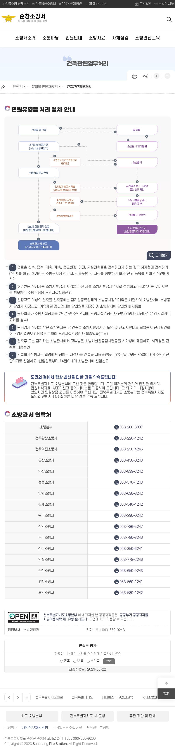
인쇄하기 (134, 75)
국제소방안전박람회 (155, 697)
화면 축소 (167, 75)
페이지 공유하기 (145, 75)
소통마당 (50, 38)
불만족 (95, 661)
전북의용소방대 (45, 4)
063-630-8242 (131, 494)
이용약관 (10, 728)
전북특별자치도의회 (49, 697)
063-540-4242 (131, 505)
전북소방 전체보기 (15, 4)
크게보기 (161, 255)
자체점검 (120, 38)
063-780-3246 (131, 538)
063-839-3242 (131, 472)
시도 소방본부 (32, 716)
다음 (17, 697)
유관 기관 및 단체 (143, 716)
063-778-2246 (131, 560)
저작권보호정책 (97, 728)
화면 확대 (156, 75)
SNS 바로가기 (96, 4)
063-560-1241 (131, 582)
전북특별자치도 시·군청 (87, 716)
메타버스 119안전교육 (117, 697)
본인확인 (145, 4)
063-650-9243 (131, 571)
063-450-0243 (131, 460)
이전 (8, 697)
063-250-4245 (131, 449)
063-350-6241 (131, 549)
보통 (80, 661)
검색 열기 (169, 19)
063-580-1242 (131, 593)
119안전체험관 (72, 4)
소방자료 (97, 38)
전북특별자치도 (82, 697)
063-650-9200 (84, 739)
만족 (67, 661)
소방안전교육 (147, 38)
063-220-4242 (131, 438)
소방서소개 (25, 38)
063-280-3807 (131, 427)
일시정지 (26, 697)
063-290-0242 (131, 516)
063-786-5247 (131, 527)
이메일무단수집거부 (67, 728)
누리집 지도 (166, 4)
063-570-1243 (131, 482)
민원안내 (74, 38)
